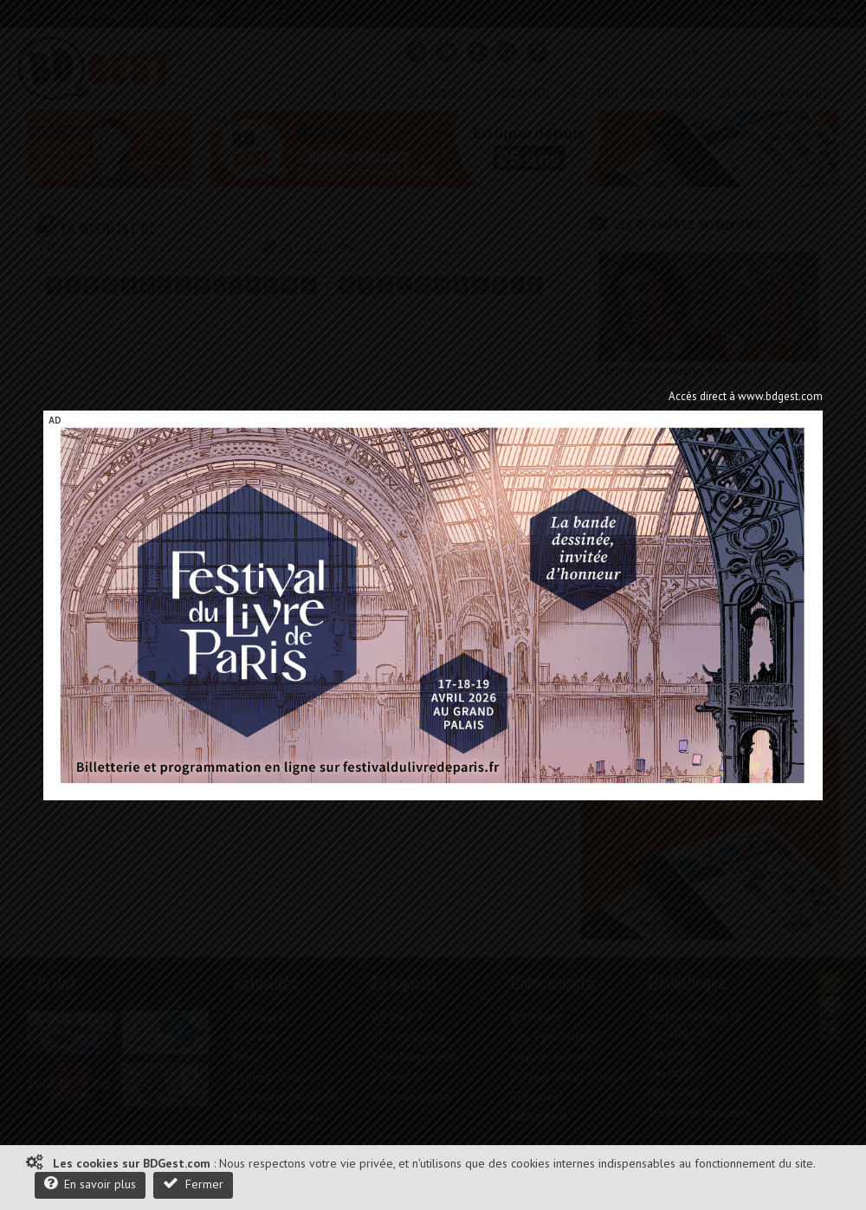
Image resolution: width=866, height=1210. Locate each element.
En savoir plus (90, 1183)
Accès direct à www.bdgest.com (746, 396)
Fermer (193, 1183)
